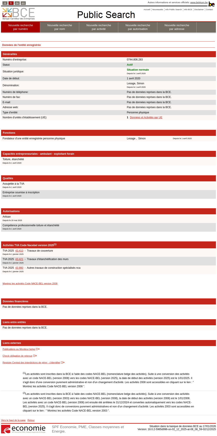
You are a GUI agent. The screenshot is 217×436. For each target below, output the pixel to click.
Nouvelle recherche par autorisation (137, 27)
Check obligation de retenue (17, 356)
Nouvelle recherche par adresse (176, 27)
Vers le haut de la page (13, 420)
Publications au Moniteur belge (19, 349)
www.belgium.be (199, 2)
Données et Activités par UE (146, 117)
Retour (31, 420)
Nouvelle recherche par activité (98, 27)
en (23, 3)
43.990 (19, 267)
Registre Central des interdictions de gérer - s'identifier (31, 362)
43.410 (19, 250)
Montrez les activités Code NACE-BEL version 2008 (30, 283)
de (17, 3)
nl (5, 3)
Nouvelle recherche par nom (59, 27)
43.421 (19, 259)
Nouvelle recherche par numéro (20, 27)
